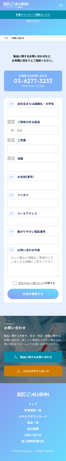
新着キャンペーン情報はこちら (33, 14)
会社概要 (33, 429)
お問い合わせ (33, 435)
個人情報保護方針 (33, 441)
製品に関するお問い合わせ (36, 357)
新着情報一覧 (33, 410)
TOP (6, 38)
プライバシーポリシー (30, 283)
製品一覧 (33, 422)
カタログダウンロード (36, 371)
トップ (33, 404)
